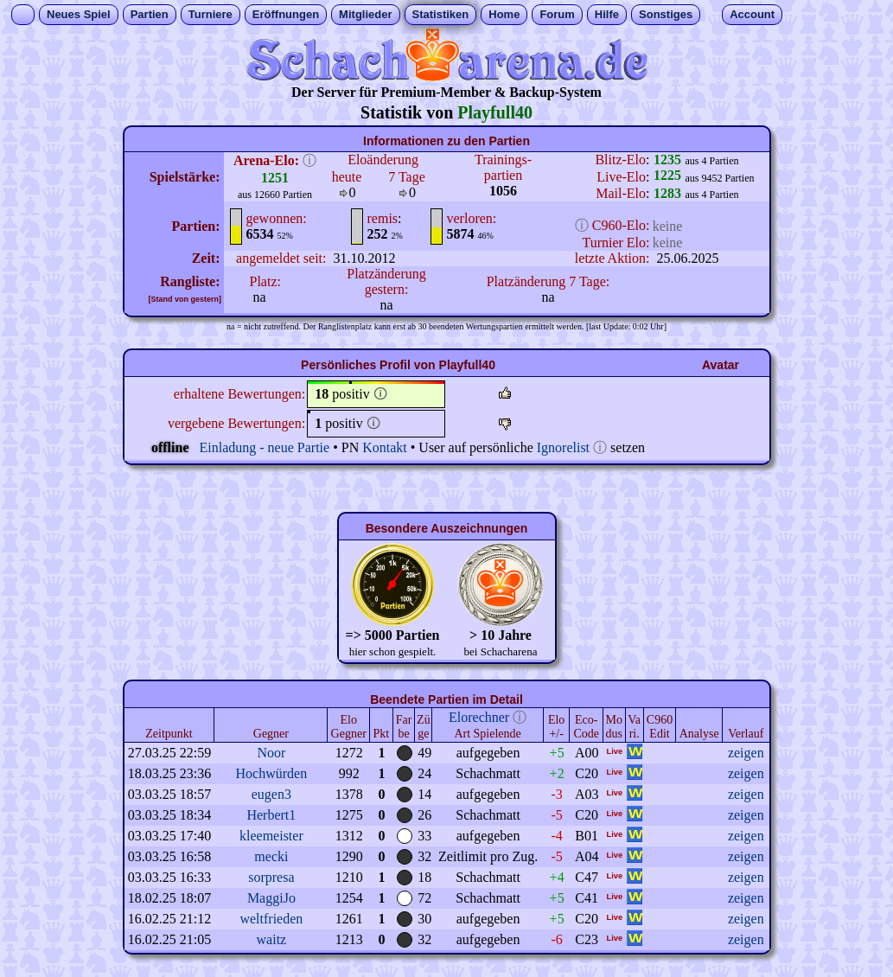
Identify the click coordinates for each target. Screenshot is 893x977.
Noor (271, 752)
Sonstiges (665, 14)
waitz (272, 939)
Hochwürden (272, 773)
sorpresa (271, 877)
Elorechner (479, 717)
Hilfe (607, 14)
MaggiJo (271, 898)
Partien (150, 14)
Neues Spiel (79, 14)
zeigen (746, 752)
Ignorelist (563, 447)
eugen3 (271, 794)
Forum (556, 14)
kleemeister (271, 835)
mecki (271, 856)
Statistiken (440, 14)
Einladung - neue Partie (265, 447)
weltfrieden (271, 918)
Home (504, 14)
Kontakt (384, 447)
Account (752, 14)
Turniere (210, 14)
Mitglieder (365, 14)
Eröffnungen (285, 14)
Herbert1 (271, 815)
